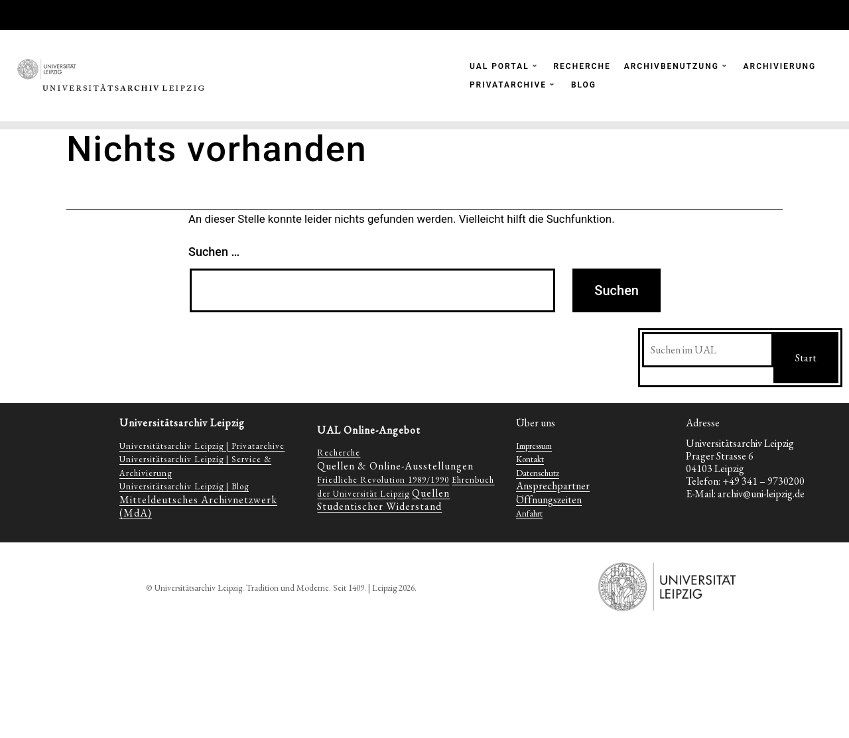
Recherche (338, 452)
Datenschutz (537, 473)
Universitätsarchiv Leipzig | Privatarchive (202, 446)
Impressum (534, 446)
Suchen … (213, 252)
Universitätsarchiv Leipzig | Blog (184, 486)
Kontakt (530, 459)
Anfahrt (529, 513)
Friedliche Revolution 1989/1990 (383, 479)
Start (805, 358)
